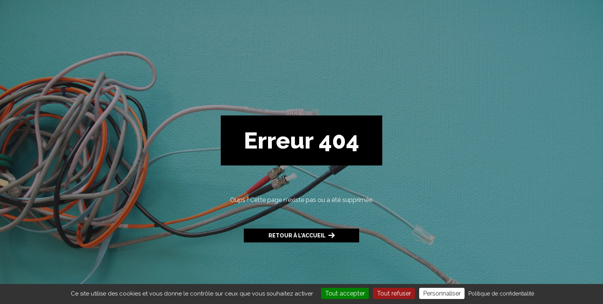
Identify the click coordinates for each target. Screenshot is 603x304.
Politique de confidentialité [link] (501, 294)
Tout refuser (394, 293)
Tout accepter (345, 293)
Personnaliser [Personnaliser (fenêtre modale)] (442, 293)
